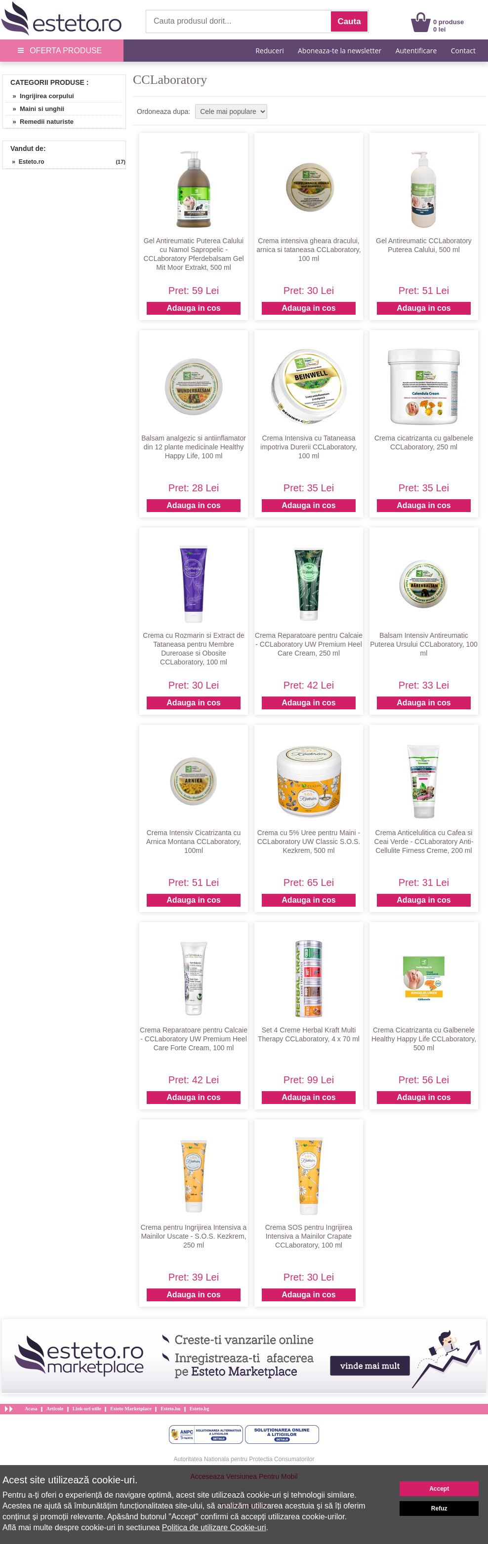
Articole (54, 1408)
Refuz (439, 1508)
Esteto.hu (170, 1408)
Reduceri (269, 50)
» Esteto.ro (24, 161)
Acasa (31, 1408)
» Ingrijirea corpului (39, 96)
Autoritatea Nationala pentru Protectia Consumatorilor (244, 1459)
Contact (463, 50)
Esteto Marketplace (131, 1408)
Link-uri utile (87, 1408)
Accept (439, 1488)
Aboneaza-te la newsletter (339, 50)
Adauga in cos (193, 308)
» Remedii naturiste (39, 121)
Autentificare (416, 50)
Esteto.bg (199, 1408)
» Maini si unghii (34, 108)
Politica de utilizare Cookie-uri (214, 1527)
